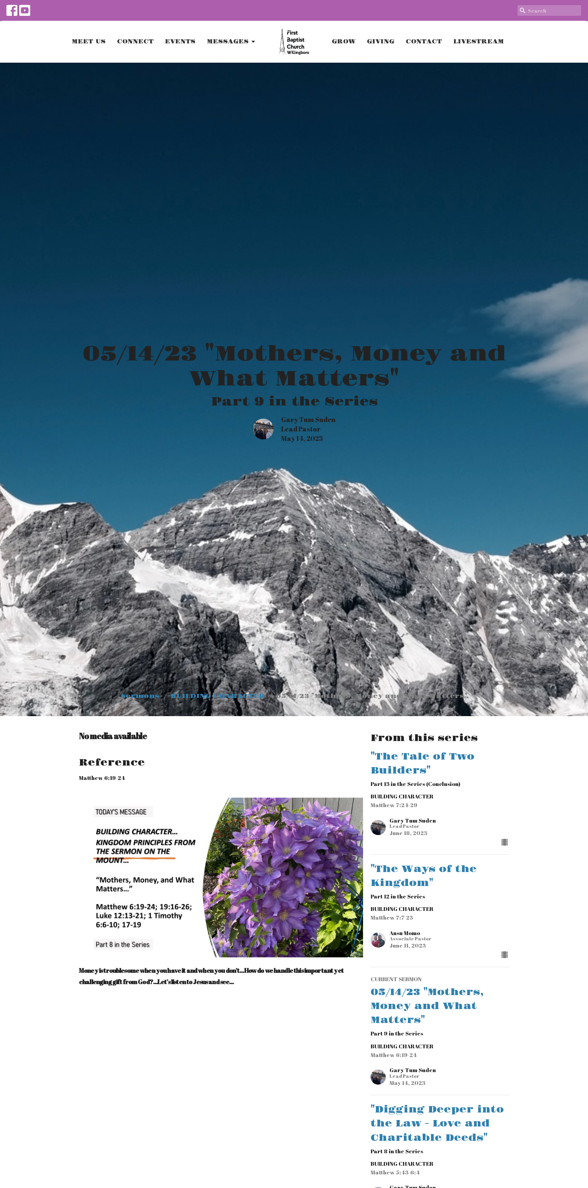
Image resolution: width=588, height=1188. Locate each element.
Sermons (140, 696)
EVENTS (180, 41)
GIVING (380, 41)
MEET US (89, 41)
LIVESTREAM (478, 41)
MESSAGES (231, 42)
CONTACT (424, 41)
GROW (344, 41)
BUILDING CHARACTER (218, 696)
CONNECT (135, 41)
